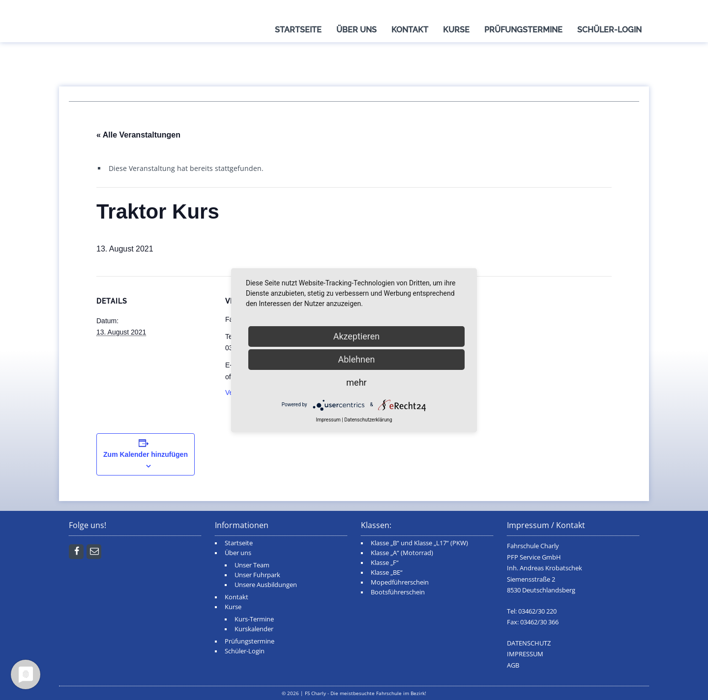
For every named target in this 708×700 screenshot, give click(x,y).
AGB (513, 665)
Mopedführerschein (400, 582)
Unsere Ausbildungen (266, 585)
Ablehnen (356, 359)
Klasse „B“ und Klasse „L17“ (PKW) (419, 543)
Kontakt (409, 29)
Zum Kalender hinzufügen (145, 454)
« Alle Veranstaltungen (138, 135)
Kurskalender (254, 629)
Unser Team (252, 565)
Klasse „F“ (385, 563)
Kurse (456, 29)
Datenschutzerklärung (368, 419)
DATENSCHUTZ (529, 643)
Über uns (356, 29)
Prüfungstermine (523, 29)
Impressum (328, 419)
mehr (356, 382)
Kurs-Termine (254, 619)
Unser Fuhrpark (257, 575)
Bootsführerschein (398, 592)
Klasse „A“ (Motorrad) (402, 553)
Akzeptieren (356, 336)
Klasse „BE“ (387, 572)
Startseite (298, 29)
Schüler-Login (609, 29)
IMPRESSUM (525, 654)
